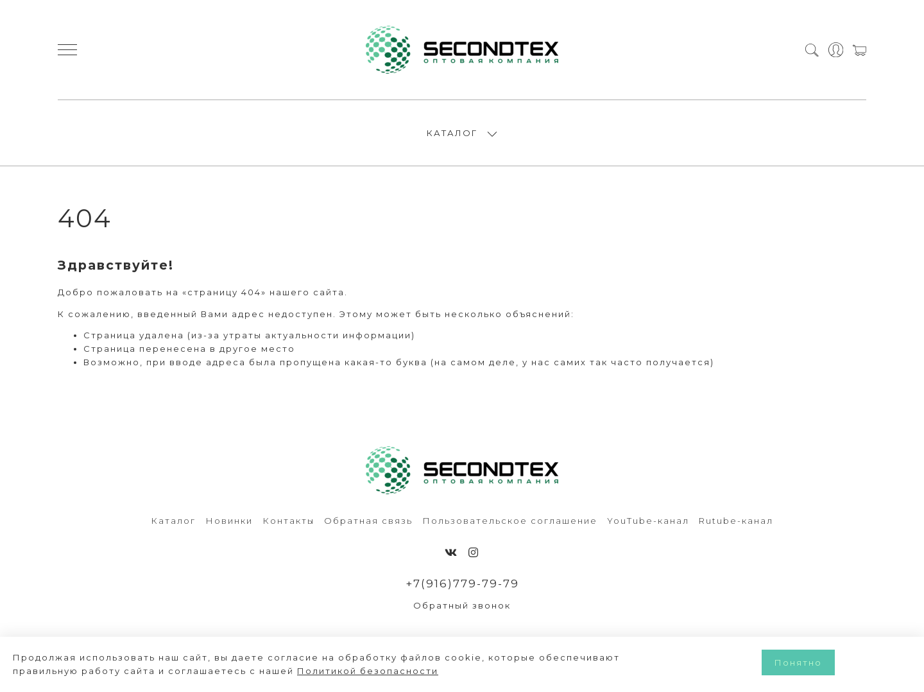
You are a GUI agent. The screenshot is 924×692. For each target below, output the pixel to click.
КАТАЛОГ (452, 133)
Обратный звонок (462, 605)
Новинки (229, 520)
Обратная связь (368, 520)
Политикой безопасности (367, 671)
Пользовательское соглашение (509, 520)
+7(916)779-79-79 (462, 583)
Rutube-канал (736, 520)
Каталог (173, 520)
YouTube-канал (648, 520)
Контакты (288, 520)
